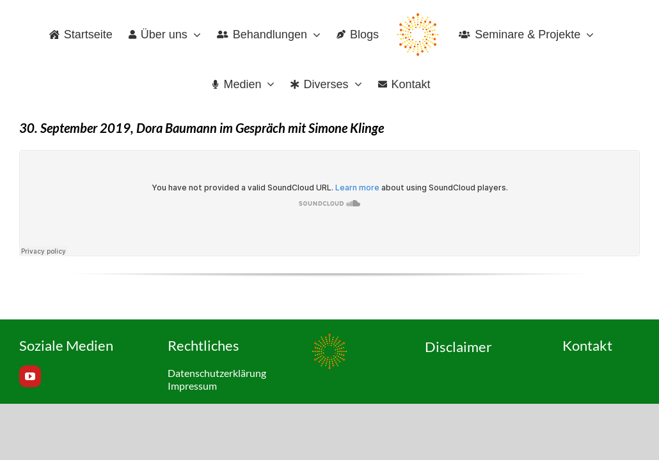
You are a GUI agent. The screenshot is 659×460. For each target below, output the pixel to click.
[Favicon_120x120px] (329, 338)
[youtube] (30, 376)
